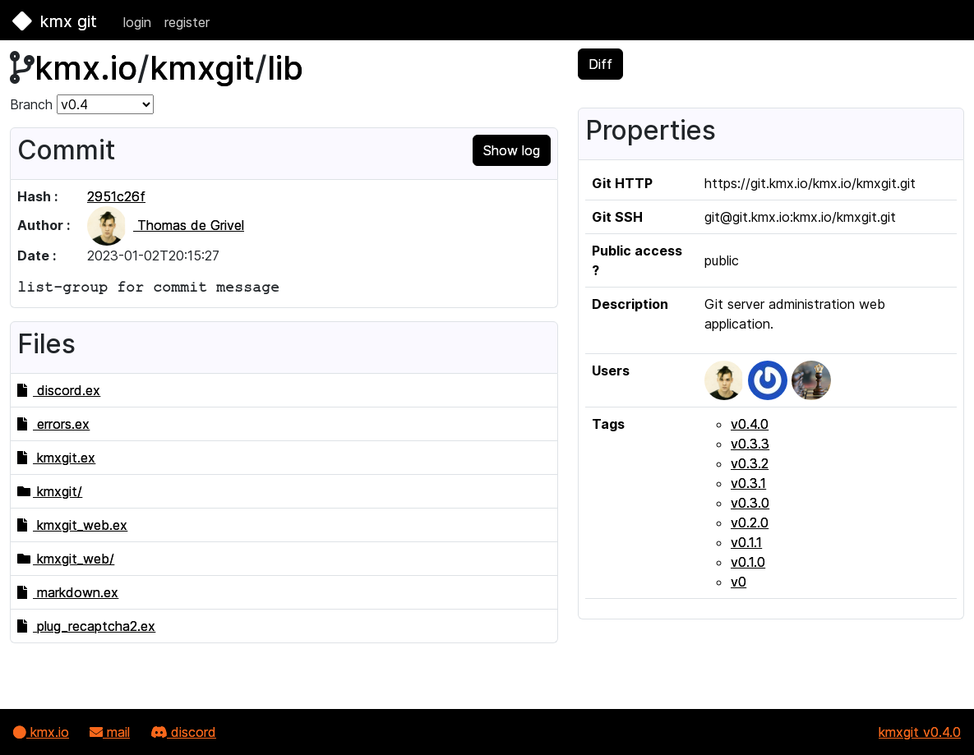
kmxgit (202, 68)
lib (285, 68)
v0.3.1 (748, 483)
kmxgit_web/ (65, 558)
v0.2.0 (750, 522)
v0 (738, 581)
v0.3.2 (750, 463)
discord (183, 732)
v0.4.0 (750, 424)
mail (110, 732)
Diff (600, 64)
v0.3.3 (750, 443)
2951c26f (116, 196)
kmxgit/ (49, 491)
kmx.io (86, 68)
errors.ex (53, 424)
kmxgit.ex (56, 457)
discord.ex (58, 390)
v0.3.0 (750, 503)
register (187, 22)
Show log (511, 150)
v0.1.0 (748, 562)
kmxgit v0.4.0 (920, 732)
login (137, 22)
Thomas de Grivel (165, 225)
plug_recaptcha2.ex (86, 626)
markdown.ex (67, 592)
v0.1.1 (746, 542)
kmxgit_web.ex (72, 525)
